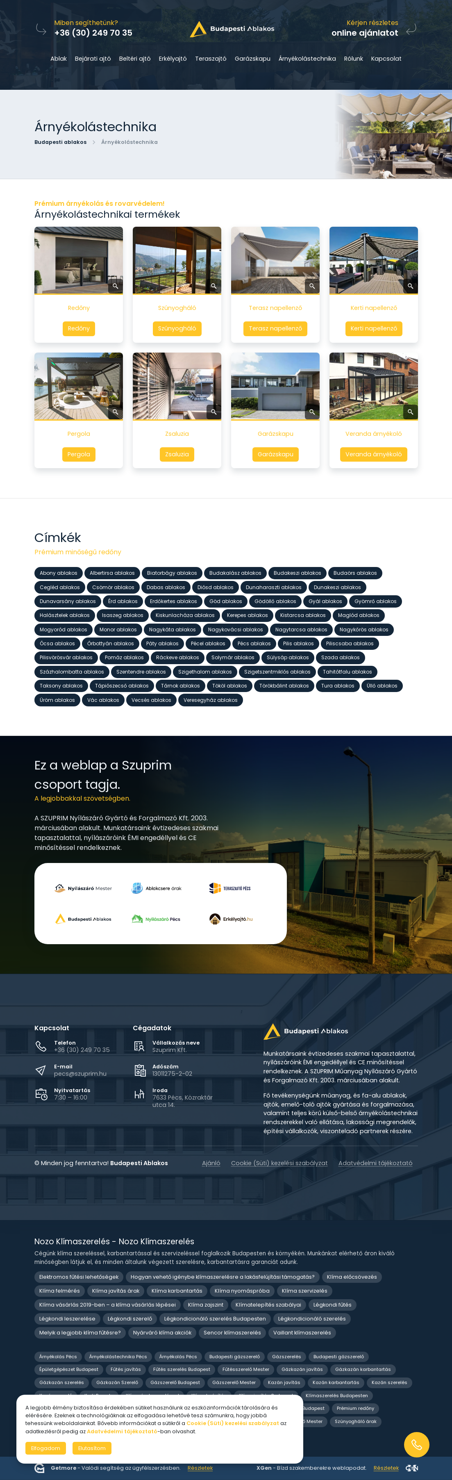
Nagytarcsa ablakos (301, 629)
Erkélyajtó (173, 59)
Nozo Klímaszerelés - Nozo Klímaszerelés (114, 1241)
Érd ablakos (123, 600)
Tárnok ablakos (180, 685)
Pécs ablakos (254, 643)
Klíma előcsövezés (352, 1276)
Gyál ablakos (325, 600)
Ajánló (211, 1163)
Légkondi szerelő (130, 1318)
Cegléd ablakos (60, 586)
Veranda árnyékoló (373, 454)
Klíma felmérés (59, 1290)
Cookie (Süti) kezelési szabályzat (279, 1163)
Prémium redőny (355, 1408)
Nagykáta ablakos (172, 629)
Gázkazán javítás (302, 1369)
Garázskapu (252, 59)
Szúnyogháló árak (356, 1421)
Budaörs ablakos (355, 572)
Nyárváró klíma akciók (162, 1332)
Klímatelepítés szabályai (268, 1304)
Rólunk (353, 59)
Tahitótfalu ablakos (347, 671)
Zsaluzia (177, 454)
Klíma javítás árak (115, 1290)
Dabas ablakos (166, 586)
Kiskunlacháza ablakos (185, 615)
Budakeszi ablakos (297, 572)
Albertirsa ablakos (112, 572)
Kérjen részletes (372, 23)
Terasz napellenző (275, 329)
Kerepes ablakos (247, 615)
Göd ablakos (225, 600)
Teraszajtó (211, 59)
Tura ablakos (337, 685)
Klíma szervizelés (304, 1290)
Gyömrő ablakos (375, 600)
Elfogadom (45, 1448)
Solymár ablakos (232, 657)
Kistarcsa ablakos (303, 615)
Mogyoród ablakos (63, 629)
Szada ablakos (340, 657)
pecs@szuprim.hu (80, 1073)
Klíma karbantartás (177, 1290)
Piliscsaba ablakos (350, 643)
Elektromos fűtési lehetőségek (78, 1276)
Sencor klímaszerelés (232, 1332)
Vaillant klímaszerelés (302, 1332)
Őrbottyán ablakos (110, 643)
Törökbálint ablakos (284, 685)
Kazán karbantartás (336, 1382)
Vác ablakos (103, 699)
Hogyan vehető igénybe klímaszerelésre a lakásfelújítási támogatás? (223, 1276)
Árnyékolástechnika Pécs (118, 1356)
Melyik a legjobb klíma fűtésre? (80, 1332)
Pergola (78, 454)
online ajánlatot (365, 33)
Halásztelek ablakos (65, 615)
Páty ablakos (162, 643)
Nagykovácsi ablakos (235, 629)
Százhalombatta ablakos (72, 671)
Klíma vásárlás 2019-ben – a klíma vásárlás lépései (107, 1304)
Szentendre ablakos (141, 671)
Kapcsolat (386, 59)
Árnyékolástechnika (307, 59)
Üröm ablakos (57, 699)
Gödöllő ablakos (275, 600)
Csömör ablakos (113, 586)
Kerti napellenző (373, 329)
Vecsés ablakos (151, 699)
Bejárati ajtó (93, 59)
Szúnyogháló (177, 329)
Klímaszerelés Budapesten (337, 1395)
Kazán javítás (284, 1382)
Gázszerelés (286, 1356)
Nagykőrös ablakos (364, 629)
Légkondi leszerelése (67, 1318)
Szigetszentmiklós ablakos (277, 671)
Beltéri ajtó (135, 59)
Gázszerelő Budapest (175, 1382)
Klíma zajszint (205, 1304)
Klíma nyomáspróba (242, 1290)
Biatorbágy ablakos (172, 572)
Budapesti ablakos (60, 142)
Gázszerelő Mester (234, 1382)
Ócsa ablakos (57, 643)
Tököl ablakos (229, 685)
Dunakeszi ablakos (337, 586)
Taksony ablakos (61, 685)
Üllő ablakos (382, 685)
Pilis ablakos (298, 643)
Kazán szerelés (389, 1382)
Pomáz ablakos (124, 657)
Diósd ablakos (216, 586)
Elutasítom (92, 1448)
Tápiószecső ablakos (122, 685)
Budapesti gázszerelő (234, 1356)
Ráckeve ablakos (177, 657)
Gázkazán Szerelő (117, 1382)
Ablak (58, 59)
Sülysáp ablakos (288, 657)
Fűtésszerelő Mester (246, 1369)
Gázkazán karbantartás (363, 1369)
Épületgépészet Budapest (68, 1369)
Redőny (78, 329)
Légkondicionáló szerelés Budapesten (215, 1318)
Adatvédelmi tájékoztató (375, 1163)
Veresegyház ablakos (211, 699)
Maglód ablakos (358, 615)
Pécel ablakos (208, 643)
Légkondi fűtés (332, 1304)
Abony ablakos (58, 572)
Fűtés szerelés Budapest (181, 1369)
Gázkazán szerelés (61, 1382)
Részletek (200, 1468)
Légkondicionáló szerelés (312, 1318)
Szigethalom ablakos (205, 671)
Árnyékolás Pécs (58, 1356)
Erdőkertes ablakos (173, 600)
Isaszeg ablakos (122, 615)
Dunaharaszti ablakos (274, 586)
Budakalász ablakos (235, 572)
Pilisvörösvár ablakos (66, 657)
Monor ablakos (118, 629)
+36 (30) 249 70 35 (82, 1050)
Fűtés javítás (126, 1369)
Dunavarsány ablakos (68, 600)
